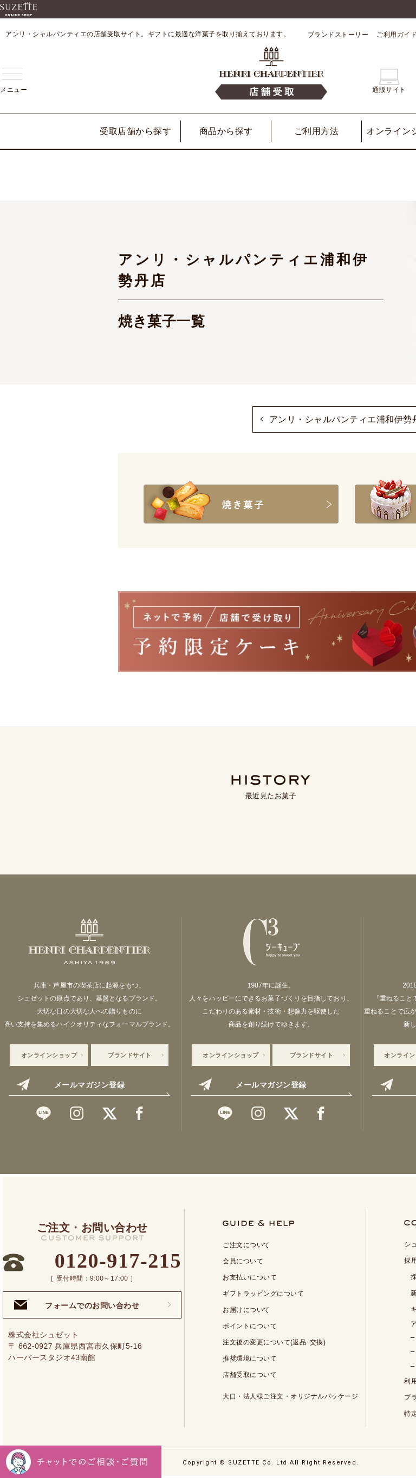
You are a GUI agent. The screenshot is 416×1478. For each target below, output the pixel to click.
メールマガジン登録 (71, 1083)
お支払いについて (250, 1277)
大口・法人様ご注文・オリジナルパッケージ (290, 1396)
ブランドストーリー (338, 34)
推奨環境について (250, 1358)
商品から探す (226, 131)
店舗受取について (250, 1374)
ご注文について (246, 1244)
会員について (243, 1260)
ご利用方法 (316, 131)
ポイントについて (250, 1325)
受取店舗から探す (135, 131)
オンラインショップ (49, 1054)
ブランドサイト (130, 1054)
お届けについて (246, 1309)
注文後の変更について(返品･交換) (274, 1342)
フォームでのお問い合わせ (76, 1304)
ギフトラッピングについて (263, 1293)
